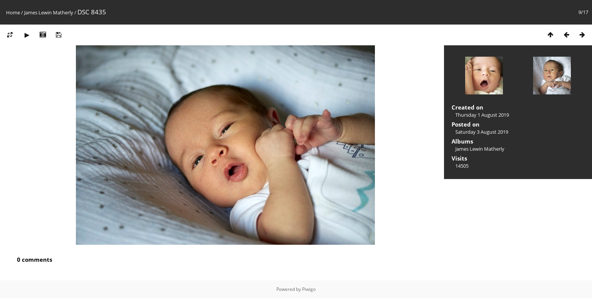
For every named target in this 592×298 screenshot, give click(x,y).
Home (13, 12)
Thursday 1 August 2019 (482, 114)
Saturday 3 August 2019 (481, 131)
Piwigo (309, 289)
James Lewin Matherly (48, 12)
